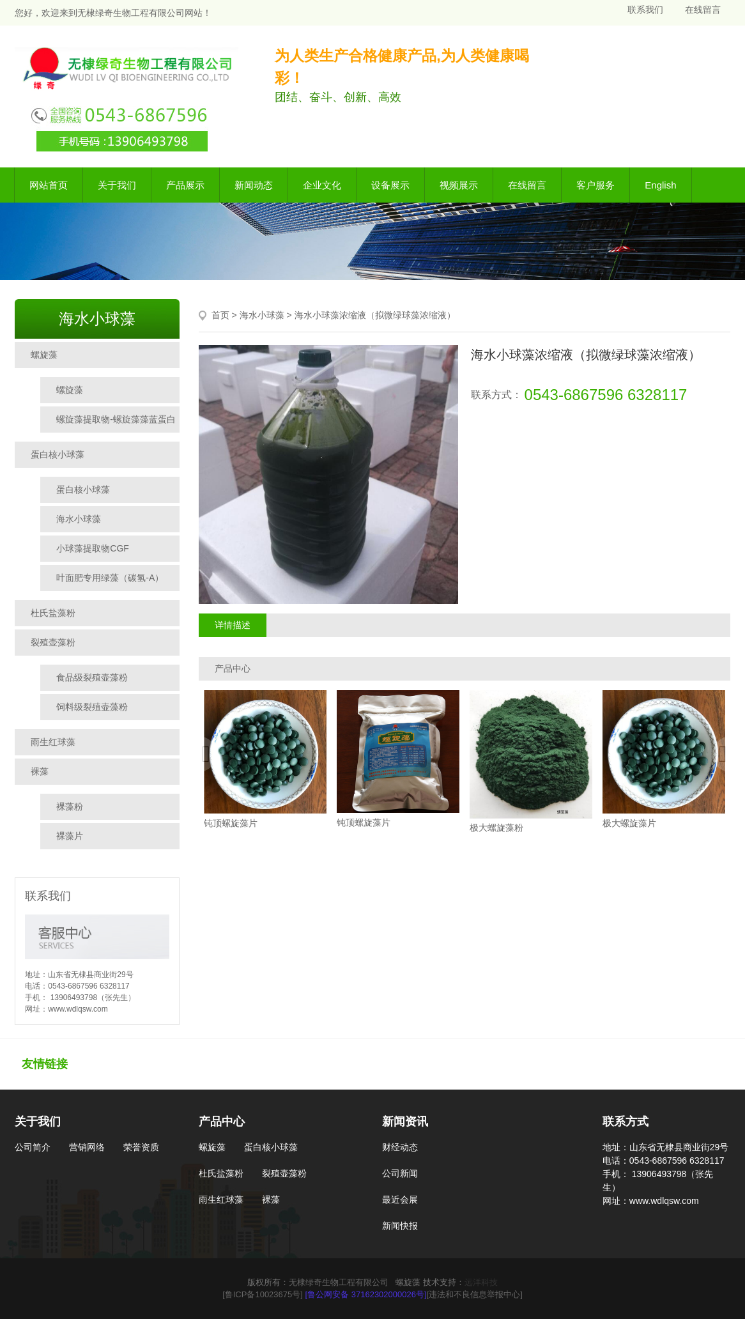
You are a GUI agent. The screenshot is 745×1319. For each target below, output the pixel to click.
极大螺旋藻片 (629, 823)
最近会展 (400, 1199)
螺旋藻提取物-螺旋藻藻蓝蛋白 (116, 419)
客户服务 (595, 185)
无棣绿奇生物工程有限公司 (338, 1282)
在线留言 (703, 9)
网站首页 (48, 185)
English (660, 185)
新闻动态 (253, 185)
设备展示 (390, 185)
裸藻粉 (69, 806)
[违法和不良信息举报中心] (475, 1294)
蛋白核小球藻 (57, 454)
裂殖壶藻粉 (53, 642)
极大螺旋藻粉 (496, 828)
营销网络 (87, 1147)
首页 (220, 315)
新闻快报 (400, 1226)
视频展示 (459, 185)
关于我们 (117, 185)
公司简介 (32, 1147)
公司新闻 (400, 1173)
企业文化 (322, 185)
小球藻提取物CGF (92, 548)
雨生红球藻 (53, 742)
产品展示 (185, 185)
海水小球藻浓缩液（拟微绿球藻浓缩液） (375, 315)
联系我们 (645, 9)
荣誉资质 (141, 1147)
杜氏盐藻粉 (53, 613)
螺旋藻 (44, 355)
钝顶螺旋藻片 (230, 823)
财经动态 (400, 1147)
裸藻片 (69, 836)
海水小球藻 (78, 519)
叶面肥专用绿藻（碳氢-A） (110, 578)
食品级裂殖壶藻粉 (92, 677)
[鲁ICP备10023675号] (262, 1294)
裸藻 (40, 771)
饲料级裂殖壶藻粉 (92, 707)
